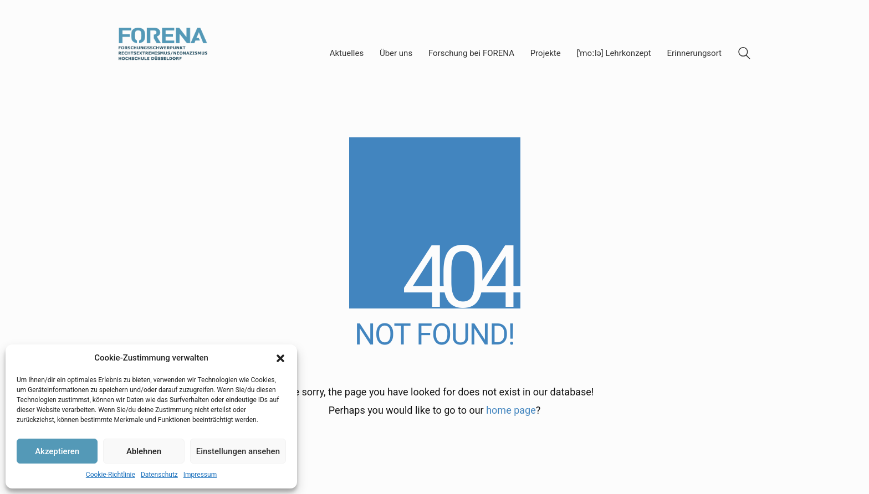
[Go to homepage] (163, 53)
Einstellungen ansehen (238, 451)
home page (511, 410)
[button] (280, 358)
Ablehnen (143, 451)
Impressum (200, 474)
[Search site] (744, 55)
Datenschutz (159, 474)
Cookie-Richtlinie (110, 474)
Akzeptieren (57, 451)
